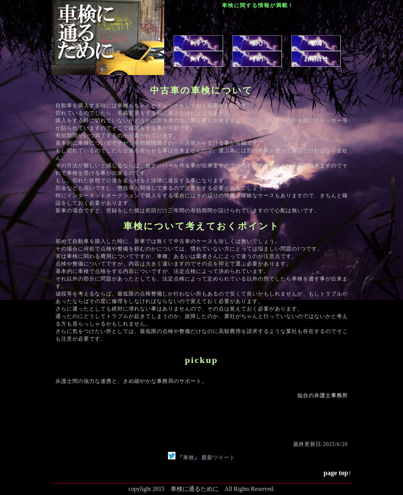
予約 (257, 59)
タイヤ (198, 59)
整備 (316, 43)
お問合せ (316, 59)
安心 (257, 43)
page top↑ (338, 473)
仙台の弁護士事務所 (322, 395)
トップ (198, 43)
